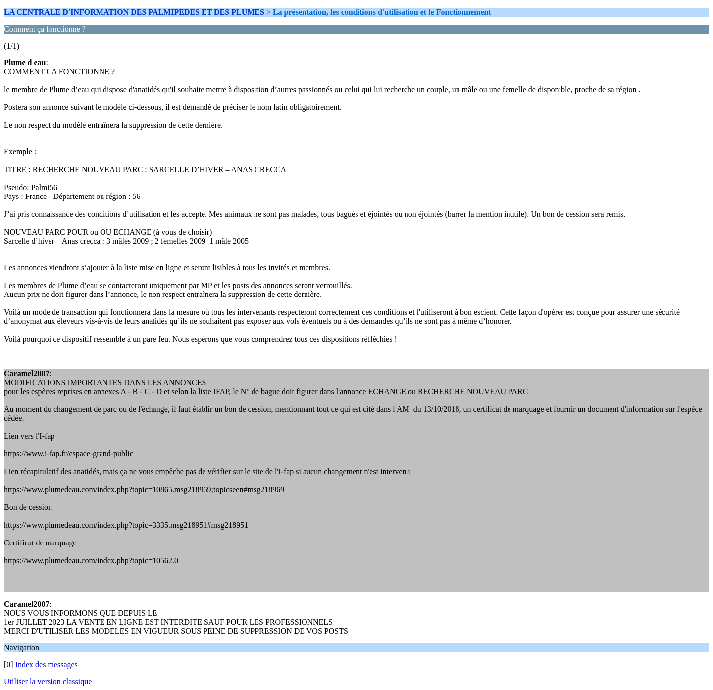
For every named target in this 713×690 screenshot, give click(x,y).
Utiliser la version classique (48, 681)
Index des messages (46, 664)
